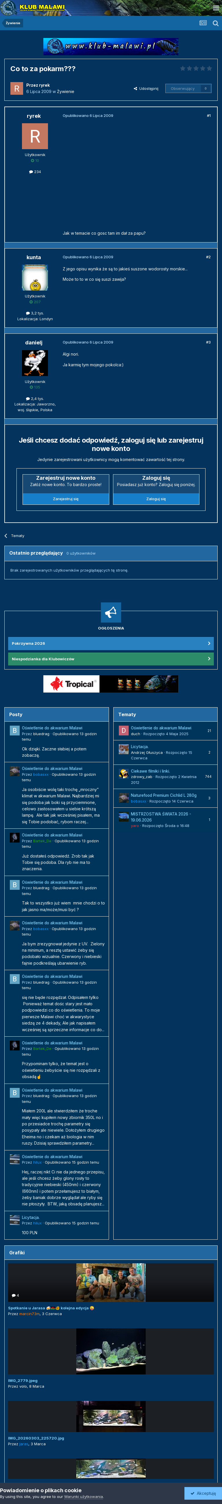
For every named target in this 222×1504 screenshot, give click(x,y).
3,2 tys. (35, 313)
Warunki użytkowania (83, 1496)
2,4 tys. (35, 398)
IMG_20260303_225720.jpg (36, 1438)
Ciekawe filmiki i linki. (150, 771)
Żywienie (65, 91)
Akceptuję (203, 1493)
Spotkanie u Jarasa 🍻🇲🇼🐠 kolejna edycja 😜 (51, 1308)
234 (35, 171)
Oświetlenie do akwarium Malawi (52, 728)
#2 (208, 257)
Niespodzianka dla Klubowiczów (43, 659)
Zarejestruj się (66, 498)
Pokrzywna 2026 (28, 643)
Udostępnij (146, 88)
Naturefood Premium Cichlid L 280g (164, 795)
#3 (208, 342)
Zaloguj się (156, 498)
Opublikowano (72, 1162)
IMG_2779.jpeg (23, 1380)
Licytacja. (31, 1217)
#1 (209, 115)
